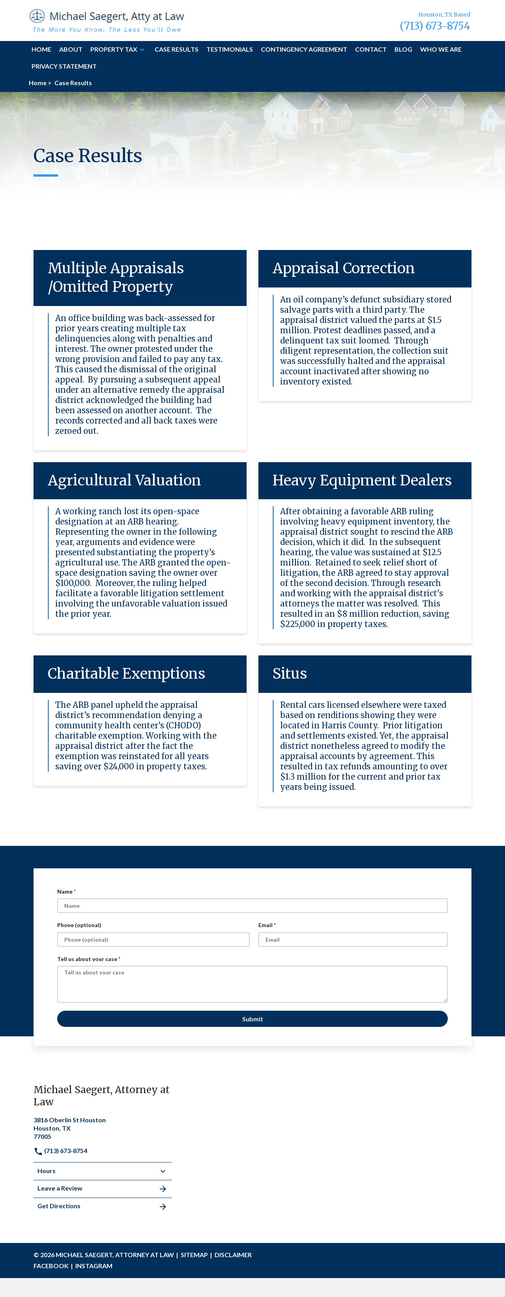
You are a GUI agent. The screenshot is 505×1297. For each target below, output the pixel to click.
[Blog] (403, 49)
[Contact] (371, 49)
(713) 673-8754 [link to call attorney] (60, 1150)
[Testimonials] (229, 49)
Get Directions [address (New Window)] (102, 1206)
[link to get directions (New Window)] (103, 1127)
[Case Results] (176, 49)
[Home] (41, 49)
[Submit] (252, 1019)
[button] (142, 49)
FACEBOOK (51, 1265)
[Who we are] (441, 49)
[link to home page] (106, 19)
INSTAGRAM (93, 1265)
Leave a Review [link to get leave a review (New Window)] (102, 1189)
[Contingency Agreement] (304, 49)
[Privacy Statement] (64, 66)
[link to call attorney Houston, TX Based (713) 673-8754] (435, 20)
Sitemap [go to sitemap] (194, 1254)
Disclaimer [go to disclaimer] (233, 1254)
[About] (70, 49)
